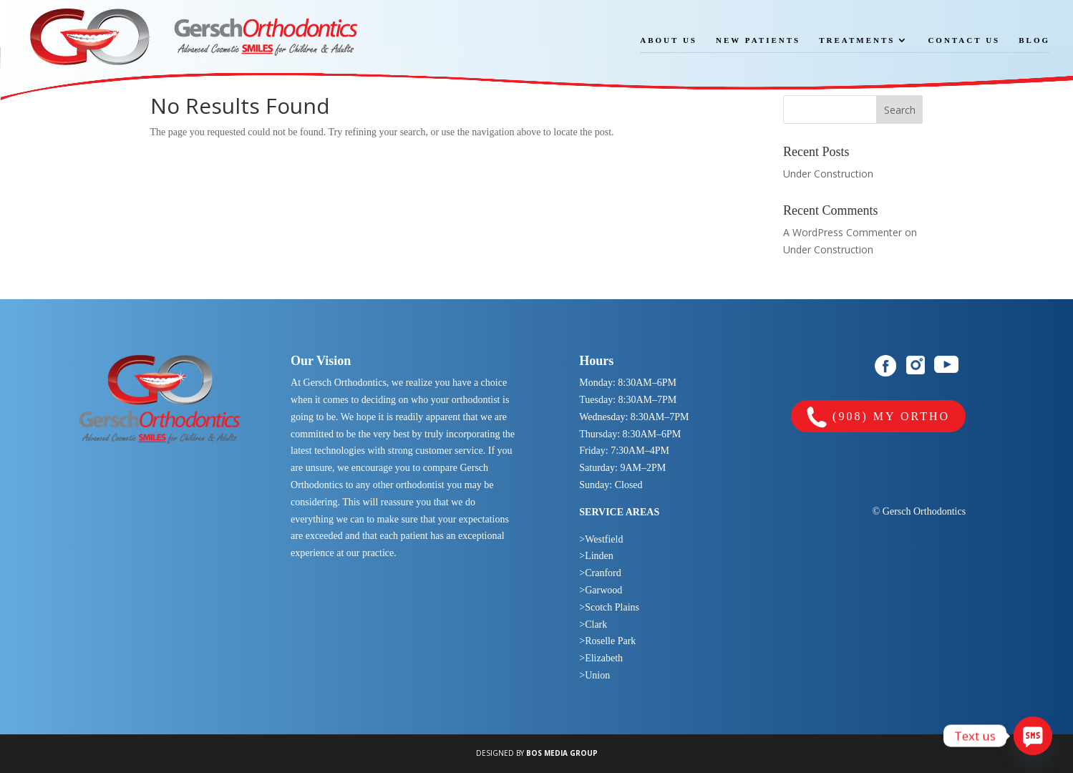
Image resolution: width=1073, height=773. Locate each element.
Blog (1034, 40)
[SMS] (1033, 735)
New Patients (758, 40)
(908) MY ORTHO (878, 418)
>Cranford (600, 573)
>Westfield (601, 539)
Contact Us (964, 40)
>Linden (596, 555)
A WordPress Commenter (842, 232)
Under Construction (828, 173)
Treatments (857, 40)
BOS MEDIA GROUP (562, 753)
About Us (668, 40)
